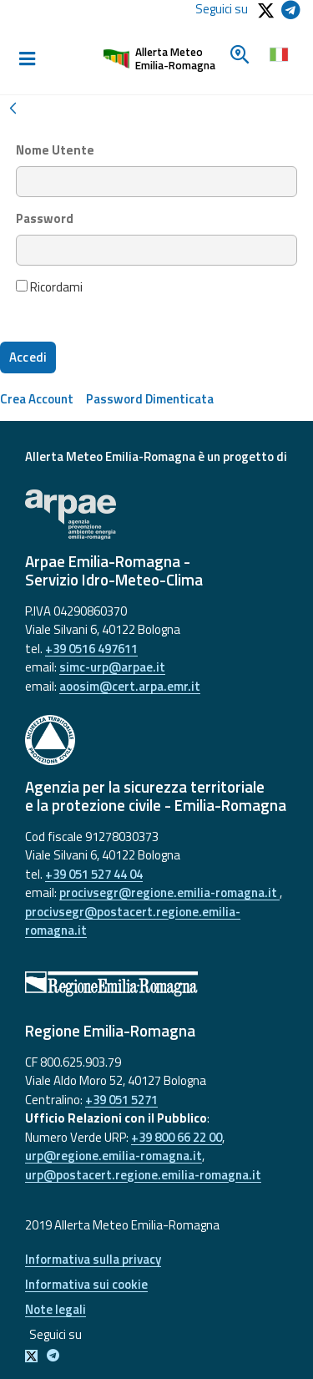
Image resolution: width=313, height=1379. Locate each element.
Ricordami (49, 287)
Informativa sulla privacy (93, 1259)
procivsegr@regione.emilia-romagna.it (169, 892)
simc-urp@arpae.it (112, 667)
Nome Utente (55, 150)
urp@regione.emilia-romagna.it (113, 1155)
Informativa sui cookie (86, 1284)
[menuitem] (36, 398)
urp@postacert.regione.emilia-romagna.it (143, 1174)
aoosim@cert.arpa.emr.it (129, 686)
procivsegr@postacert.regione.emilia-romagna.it (132, 921)
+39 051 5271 (121, 1099)
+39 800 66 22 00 (176, 1137)
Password (44, 219)
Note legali (55, 1309)
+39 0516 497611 (91, 648)
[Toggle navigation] (27, 59)
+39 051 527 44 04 (94, 874)
